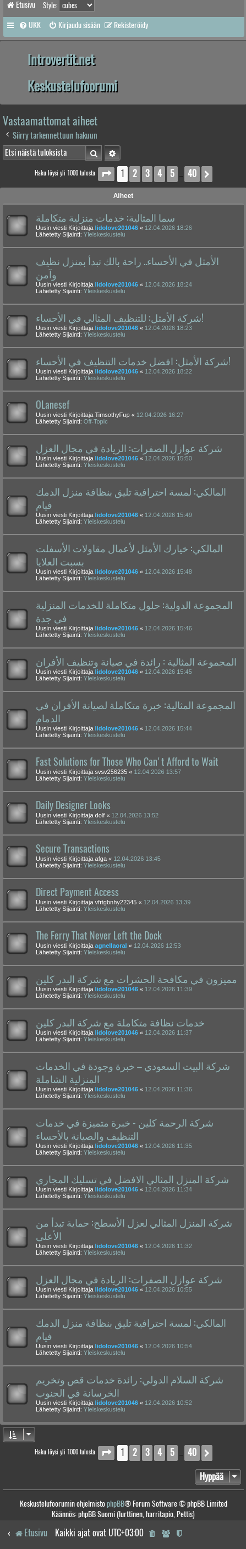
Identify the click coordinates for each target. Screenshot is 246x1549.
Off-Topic (96, 421)
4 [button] (159, 173)
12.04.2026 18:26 (168, 227)
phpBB (115, 1503)
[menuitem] (30, 25)
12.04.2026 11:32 (168, 1246)
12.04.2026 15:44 (168, 728)
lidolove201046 (116, 227)
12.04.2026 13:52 (135, 815)
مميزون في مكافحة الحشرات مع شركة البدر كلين (136, 979)
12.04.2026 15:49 (168, 515)
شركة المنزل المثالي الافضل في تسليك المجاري (132, 1179)
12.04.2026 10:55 (168, 1289)
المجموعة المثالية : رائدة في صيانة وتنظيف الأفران (136, 661)
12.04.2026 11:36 (168, 1089)
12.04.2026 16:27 (160, 414)
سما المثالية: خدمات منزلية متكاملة (105, 217)
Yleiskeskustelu (104, 234)
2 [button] (135, 173)
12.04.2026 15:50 (168, 458)
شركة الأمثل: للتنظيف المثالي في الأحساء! (120, 318)
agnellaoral (111, 945)
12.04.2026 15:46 (168, 628)
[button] (106, 174)
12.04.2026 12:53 (157, 945)
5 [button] (172, 173)
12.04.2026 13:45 (137, 858)
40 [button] (192, 173)
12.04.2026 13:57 (158, 771)
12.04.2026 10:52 (168, 1402)
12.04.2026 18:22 (168, 371)
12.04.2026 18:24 (168, 284)
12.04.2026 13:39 (167, 902)
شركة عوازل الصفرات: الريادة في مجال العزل (129, 448)
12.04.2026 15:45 (168, 671)
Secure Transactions (73, 848)
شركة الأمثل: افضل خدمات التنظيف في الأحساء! (133, 361)
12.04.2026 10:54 (168, 1346)
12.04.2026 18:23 (168, 328)
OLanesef (52, 404)
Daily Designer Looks (73, 805)
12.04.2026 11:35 (168, 1145)
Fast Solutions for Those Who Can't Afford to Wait (127, 761)
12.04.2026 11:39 (168, 989)
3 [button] (147, 173)
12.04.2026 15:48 (168, 571)
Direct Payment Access (77, 892)
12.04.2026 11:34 (168, 1189)
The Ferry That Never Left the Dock (99, 935)
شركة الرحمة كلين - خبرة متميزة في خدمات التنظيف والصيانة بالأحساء (125, 1129)
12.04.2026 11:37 (168, 1032)
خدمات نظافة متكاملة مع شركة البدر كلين (120, 1022)
